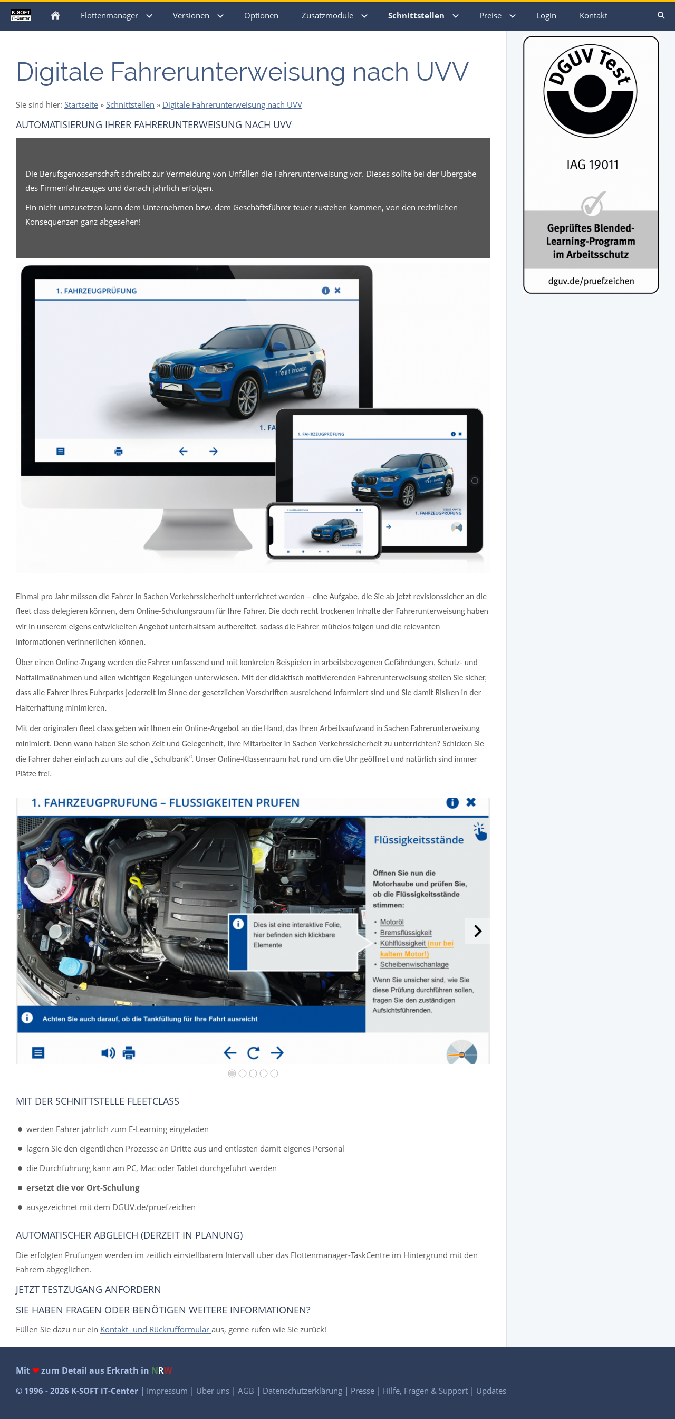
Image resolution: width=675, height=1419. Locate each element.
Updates (491, 1390)
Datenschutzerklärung (303, 1390)
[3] (253, 1073)
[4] (263, 1073)
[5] (274, 1073)
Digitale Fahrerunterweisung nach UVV (232, 104)
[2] (242, 1073)
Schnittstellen (130, 104)
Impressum (168, 1390)
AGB (247, 1390)
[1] (232, 1073)
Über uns (214, 1390)
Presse (364, 1390)
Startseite (81, 104)
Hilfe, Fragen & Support (426, 1390)
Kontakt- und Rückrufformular (155, 1329)
